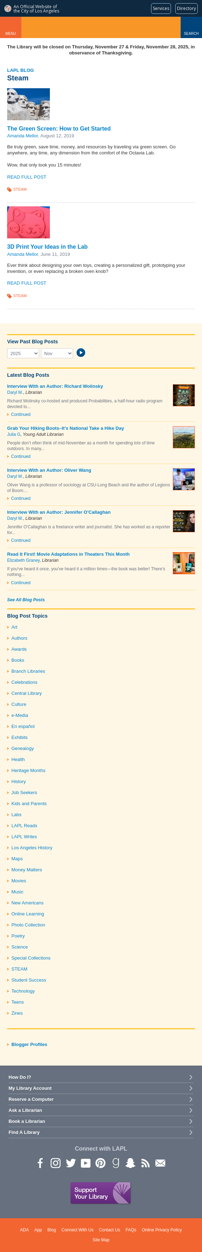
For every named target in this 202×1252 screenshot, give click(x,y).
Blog (51, 1229)
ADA (24, 1229)
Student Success (28, 980)
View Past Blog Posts (32, 341)
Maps (17, 858)
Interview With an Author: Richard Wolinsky (55, 386)
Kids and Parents (29, 803)
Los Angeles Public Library (101, 27)
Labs (16, 814)
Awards (19, 649)
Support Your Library (100, 1193)
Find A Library (24, 1132)
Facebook (40, 1162)
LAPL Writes (24, 836)
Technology (23, 991)
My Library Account (30, 1088)
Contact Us (109, 1229)
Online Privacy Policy (162, 1229)
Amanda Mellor (22, 135)
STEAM (20, 189)
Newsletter (160, 1162)
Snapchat (130, 1162)
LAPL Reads (24, 825)
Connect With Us (77, 1229)
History (18, 781)
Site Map (101, 1239)
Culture (18, 704)
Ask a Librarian (25, 1110)
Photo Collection (28, 925)
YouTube (85, 1162)
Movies (18, 880)
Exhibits (19, 737)
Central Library (26, 693)
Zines (17, 1013)
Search (191, 34)
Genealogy (22, 748)
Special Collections (31, 958)
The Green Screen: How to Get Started (59, 129)
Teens (17, 1002)
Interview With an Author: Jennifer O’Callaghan (59, 512)
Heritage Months (28, 770)
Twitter (70, 1162)
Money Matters (26, 869)
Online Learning (27, 913)
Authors (19, 638)
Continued (21, 414)
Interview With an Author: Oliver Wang (49, 470)
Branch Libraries (28, 671)
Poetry (18, 936)
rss (145, 1162)
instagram (55, 1162)
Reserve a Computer (31, 1099)
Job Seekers (24, 792)
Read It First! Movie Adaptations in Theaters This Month (68, 554)
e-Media (19, 715)
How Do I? (20, 1077)
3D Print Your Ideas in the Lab (47, 247)
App (38, 1229)
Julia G (13, 434)
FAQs (131, 1229)
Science (19, 947)
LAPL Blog (20, 70)
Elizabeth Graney (23, 560)
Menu (10, 34)
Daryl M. (15, 392)
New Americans (27, 902)
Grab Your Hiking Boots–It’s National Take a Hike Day (65, 428)
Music (17, 891)
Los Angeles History (31, 847)
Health (18, 759)
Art (14, 627)
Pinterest (100, 1162)
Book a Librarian (27, 1121)
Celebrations (24, 682)
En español (23, 726)
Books (17, 660)
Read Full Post (26, 177)
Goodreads (115, 1162)
